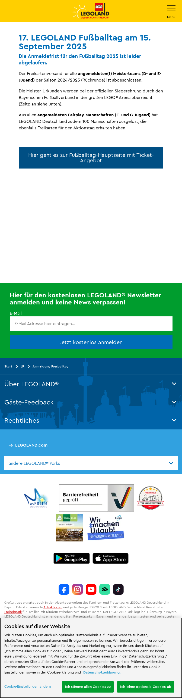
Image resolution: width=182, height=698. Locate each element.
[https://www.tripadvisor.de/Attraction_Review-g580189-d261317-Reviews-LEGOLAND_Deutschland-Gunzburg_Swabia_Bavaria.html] (104, 589)
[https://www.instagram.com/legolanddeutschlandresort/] (77, 589)
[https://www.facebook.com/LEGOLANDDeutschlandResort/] (64, 589)
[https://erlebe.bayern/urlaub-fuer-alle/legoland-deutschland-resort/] (96, 498)
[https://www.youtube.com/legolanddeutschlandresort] (91, 589)
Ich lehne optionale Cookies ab (145, 686)
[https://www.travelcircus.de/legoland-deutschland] (150, 498)
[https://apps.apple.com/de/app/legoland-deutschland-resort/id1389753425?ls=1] (110, 558)
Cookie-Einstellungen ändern (27, 686)
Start (8, 366)
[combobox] (91, 463)
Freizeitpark (13, 611)
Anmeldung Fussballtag (51, 366)
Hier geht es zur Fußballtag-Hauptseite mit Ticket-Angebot (91, 157)
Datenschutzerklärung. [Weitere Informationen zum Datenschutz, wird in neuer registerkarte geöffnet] (102, 672)
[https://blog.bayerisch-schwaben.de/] (69, 527)
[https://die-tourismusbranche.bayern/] (106, 527)
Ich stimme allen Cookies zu (88, 686)
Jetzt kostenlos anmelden (91, 341)
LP (22, 366)
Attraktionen (52, 607)
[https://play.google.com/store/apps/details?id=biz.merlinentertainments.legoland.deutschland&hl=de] (71, 558)
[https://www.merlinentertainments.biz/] (37, 498)
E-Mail (16, 313)
